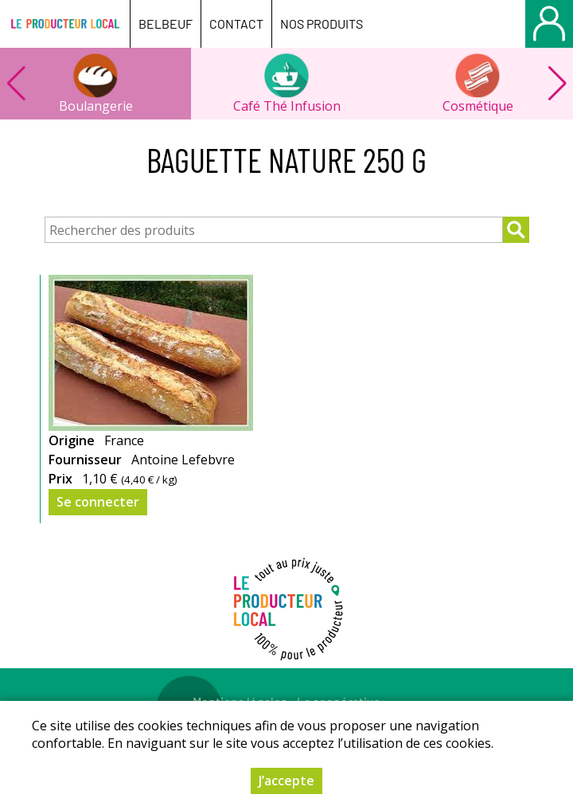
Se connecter (98, 502)
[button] (557, 83)
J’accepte (286, 780)
